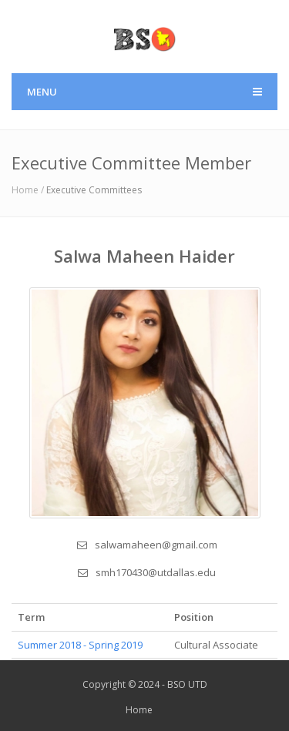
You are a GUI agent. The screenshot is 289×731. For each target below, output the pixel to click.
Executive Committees (94, 189)
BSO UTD (187, 684)
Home (139, 709)
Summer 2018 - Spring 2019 (80, 645)
